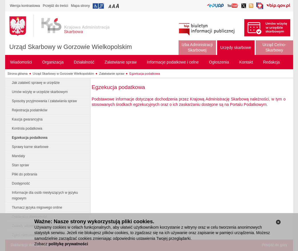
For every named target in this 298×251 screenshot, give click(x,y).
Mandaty (18, 156)
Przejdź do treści (55, 6)
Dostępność (21, 183)
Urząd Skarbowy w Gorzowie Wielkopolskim (70, 47)
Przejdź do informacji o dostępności (98, 6)
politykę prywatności (68, 244)
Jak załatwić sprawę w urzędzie (36, 83)
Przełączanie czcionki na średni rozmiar (114, 6)
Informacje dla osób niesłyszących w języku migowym (45, 195)
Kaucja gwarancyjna (27, 119)
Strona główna (17, 73)
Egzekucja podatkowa (144, 73)
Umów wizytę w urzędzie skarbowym (40, 92)
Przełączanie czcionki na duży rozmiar (118, 6)
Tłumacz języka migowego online (37, 207)
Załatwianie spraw (111, 73)
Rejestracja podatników (29, 110)
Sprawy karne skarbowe (30, 147)
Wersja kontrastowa (25, 6)
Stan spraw (20, 165)
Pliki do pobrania (24, 174)
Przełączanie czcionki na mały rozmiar (110, 6)
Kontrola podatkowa (27, 129)
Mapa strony (80, 6)
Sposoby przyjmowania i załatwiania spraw (44, 101)
